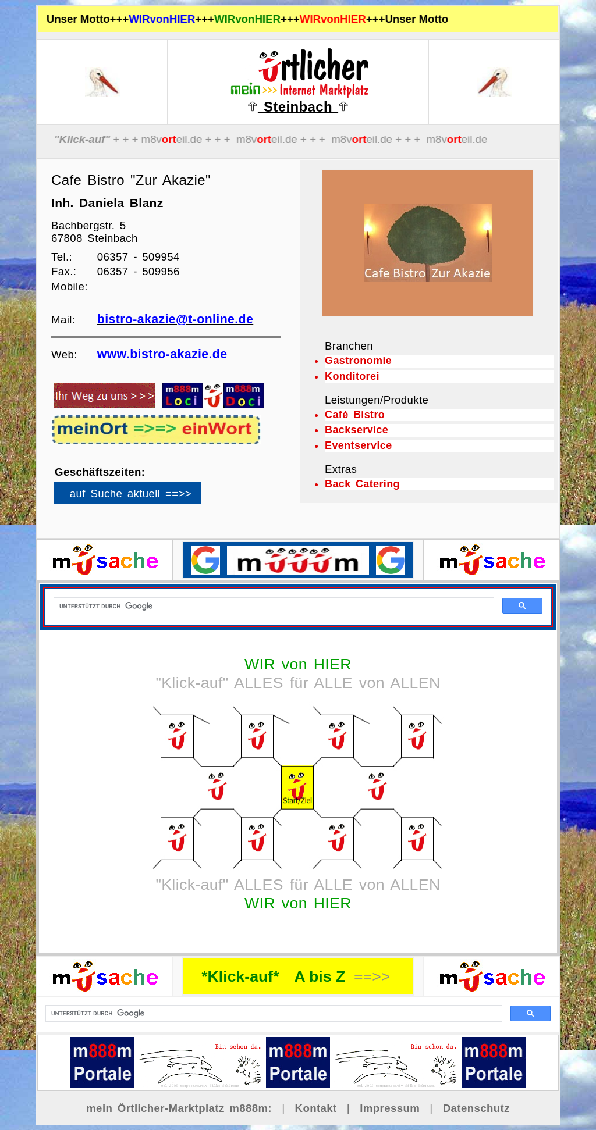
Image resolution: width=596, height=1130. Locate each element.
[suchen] (272, 1013)
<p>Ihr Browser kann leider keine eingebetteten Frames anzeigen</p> (147, 497)
